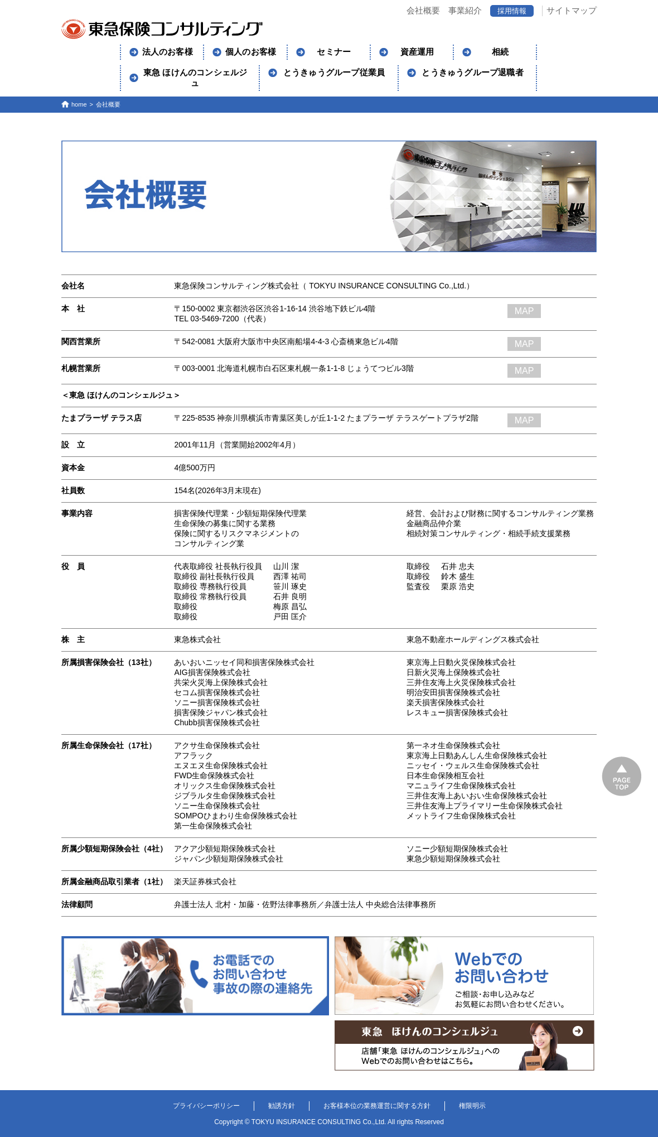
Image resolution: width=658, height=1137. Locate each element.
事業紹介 (465, 10)
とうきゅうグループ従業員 (334, 72)
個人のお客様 (250, 51)
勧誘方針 (281, 1106)
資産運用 (417, 51)
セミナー (334, 51)
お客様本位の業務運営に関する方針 (376, 1106)
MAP (524, 311)
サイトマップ (571, 10)
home (79, 104)
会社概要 (423, 10)
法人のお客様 (167, 51)
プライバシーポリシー (206, 1106)
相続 (500, 51)
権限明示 (472, 1106)
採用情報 (511, 11)
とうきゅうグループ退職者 (472, 72)
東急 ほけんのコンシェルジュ (195, 78)
